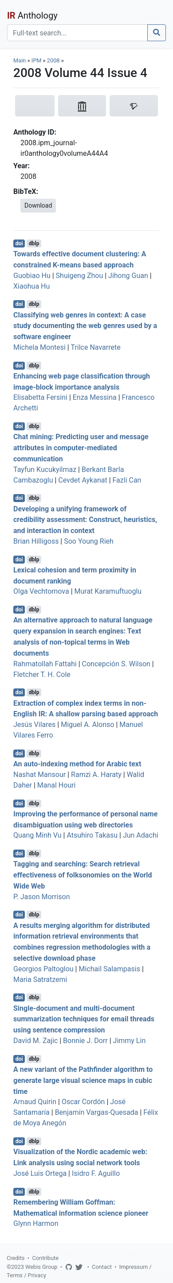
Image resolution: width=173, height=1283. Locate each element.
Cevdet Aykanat (82, 480)
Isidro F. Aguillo (96, 1173)
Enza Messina (95, 397)
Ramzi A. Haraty (96, 774)
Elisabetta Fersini (40, 397)
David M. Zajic (35, 1040)
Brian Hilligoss (36, 541)
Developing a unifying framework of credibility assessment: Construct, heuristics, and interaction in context (85, 519)
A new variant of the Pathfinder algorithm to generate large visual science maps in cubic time (83, 1080)
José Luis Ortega (40, 1173)
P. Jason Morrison (41, 897)
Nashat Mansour (39, 774)
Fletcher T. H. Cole (42, 674)
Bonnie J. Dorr (85, 1040)
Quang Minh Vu (37, 835)
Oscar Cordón (83, 1102)
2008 (53, 60)
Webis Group (41, 1267)
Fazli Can (127, 480)
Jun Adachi (140, 835)
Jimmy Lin (129, 1040)
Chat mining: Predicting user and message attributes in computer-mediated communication (81, 448)
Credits (15, 1258)
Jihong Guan (128, 275)
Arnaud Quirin (34, 1102)
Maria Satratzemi (40, 979)
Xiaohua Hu (31, 286)
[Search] (77, 32)
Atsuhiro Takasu (92, 835)
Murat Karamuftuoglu (108, 591)
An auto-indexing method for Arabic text (77, 764)
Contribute (45, 1258)
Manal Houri (56, 785)
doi (19, 243)
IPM (36, 60)
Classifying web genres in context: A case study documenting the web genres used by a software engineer (85, 325)
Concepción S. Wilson (116, 664)
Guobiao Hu (32, 275)
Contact (102, 1267)
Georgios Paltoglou (43, 969)
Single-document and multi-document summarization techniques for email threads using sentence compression (83, 1019)
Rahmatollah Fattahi (45, 664)
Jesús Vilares (34, 724)
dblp (34, 243)
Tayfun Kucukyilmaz (44, 469)
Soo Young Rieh (89, 541)
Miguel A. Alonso (87, 724)
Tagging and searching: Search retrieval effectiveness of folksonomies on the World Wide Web (82, 875)
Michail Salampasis (109, 969)
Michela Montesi (39, 347)
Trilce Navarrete (95, 347)
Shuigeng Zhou (79, 275)
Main (19, 60)
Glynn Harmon (36, 1223)
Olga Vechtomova (41, 591)
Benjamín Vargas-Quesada (96, 1112)
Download (38, 205)
